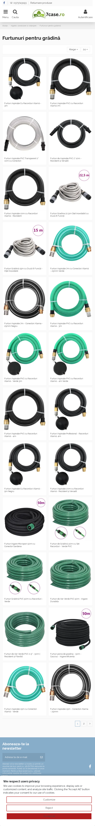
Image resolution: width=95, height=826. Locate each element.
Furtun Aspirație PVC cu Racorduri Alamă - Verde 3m (20, 379)
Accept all (49, 816)
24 (85, 49)
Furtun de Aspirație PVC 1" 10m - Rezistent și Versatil (66, 159)
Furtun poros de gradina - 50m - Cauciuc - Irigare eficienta (65, 655)
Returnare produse (41, 2)
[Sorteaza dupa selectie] (73, 49)
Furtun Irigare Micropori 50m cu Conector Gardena (19, 545)
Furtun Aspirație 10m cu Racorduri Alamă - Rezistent (21, 214)
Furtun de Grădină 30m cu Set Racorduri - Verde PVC (64, 545)
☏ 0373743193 (18, 2)
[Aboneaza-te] (41, 757)
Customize (49, 799)
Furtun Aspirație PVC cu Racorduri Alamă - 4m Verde (66, 379)
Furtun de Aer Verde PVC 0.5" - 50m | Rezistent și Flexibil (22, 655)
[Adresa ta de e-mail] (20, 757)
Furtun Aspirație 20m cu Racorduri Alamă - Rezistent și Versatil (67, 489)
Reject (49, 807)
